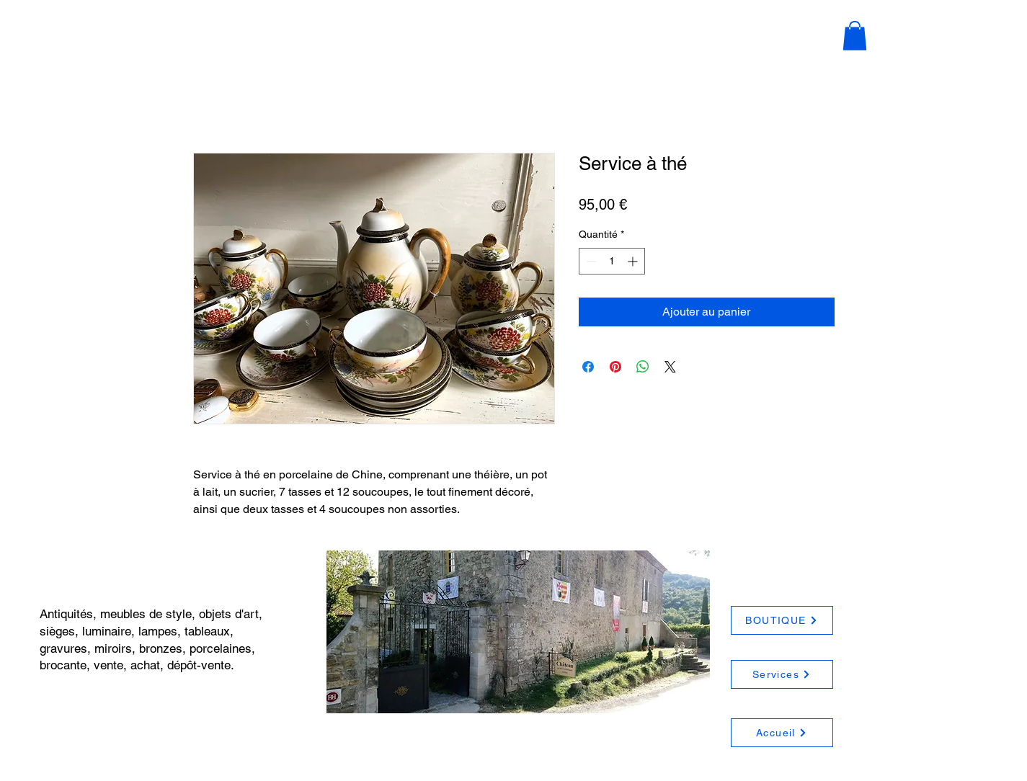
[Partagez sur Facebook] (588, 366)
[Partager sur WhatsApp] (643, 366)
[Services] (782, 674)
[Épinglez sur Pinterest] (615, 366)
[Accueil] (782, 732)
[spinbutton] (612, 261)
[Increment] (634, 261)
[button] (855, 35)
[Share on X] (670, 366)
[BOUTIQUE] (782, 620)
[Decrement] (590, 261)
